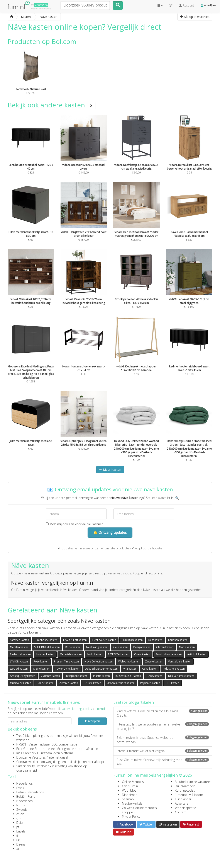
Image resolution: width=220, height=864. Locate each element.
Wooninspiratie (185, 808)
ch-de (20, 814)
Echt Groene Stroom (30, 749)
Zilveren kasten (68, 683)
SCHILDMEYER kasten (47, 647)
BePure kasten (92, 683)
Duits (20, 823)
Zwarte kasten (153, 661)
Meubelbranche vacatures (193, 782)
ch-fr (19, 818)
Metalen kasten (19, 647)
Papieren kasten (150, 683)
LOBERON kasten (132, 640)
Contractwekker (27, 762)
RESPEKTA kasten (118, 654)
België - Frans (25, 796)
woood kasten (19, 669)
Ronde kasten (45, 683)
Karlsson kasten (178, 640)
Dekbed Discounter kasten (101, 669)
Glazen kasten (164, 647)
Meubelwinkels (132, 803)
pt (17, 827)
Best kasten (155, 640)
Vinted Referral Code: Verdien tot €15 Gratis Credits (163, 713)
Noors (20, 805)
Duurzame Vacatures (31, 757)
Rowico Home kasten (169, 654)
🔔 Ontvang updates (110, 532)
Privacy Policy (131, 816)
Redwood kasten (20, 654)
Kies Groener (25, 753)
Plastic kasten (101, 676)
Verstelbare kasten (179, 661)
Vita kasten (130, 669)
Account (186, 5)
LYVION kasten (19, 661)
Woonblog (129, 790)
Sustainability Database (32, 766)
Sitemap (128, 799)
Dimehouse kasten (46, 640)
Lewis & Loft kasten (75, 640)
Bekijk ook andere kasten (51, 104)
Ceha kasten (149, 669)
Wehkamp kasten (128, 661)
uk (18, 840)
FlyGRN (21, 744)
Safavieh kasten (19, 640)
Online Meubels (133, 782)
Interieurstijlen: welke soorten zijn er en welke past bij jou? (163, 726)
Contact (180, 812)
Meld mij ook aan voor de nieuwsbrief (74, 524)
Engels (20, 831)
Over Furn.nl (130, 786)
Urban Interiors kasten (121, 683)
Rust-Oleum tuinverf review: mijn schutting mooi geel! (163, 762)
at (17, 849)
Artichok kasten (196, 654)
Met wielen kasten (71, 654)
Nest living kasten (97, 647)
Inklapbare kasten (77, 676)
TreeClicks (23, 736)
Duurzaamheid (185, 786)
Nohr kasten (94, 654)
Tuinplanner (183, 799)
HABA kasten (154, 676)
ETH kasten (172, 683)
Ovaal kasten (142, 654)
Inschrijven (92, 721)
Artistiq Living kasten (22, 676)
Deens (20, 844)
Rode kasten (73, 647)
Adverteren (182, 803)
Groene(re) (41, 5)
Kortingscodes (185, 790)
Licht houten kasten (104, 640)
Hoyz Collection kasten (99, 661)
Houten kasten (45, 654)
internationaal (58, 757)
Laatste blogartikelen (133, 702)
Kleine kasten (41, 669)
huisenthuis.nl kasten (128, 676)
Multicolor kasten (20, 683)
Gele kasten (120, 647)
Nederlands (24, 783)
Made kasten (187, 647)
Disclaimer (129, 795)
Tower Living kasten (67, 669)
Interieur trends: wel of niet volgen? (163, 751)
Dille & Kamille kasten (181, 676)
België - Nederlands (30, 792)
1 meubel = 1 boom (189, 795)
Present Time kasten (66, 661)
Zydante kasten (50, 676)
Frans (20, 788)
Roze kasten (41, 661)
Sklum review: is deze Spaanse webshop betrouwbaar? (163, 740)
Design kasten (142, 647)
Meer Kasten (110, 469)
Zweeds (21, 809)
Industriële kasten (174, 669)
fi (17, 836)
